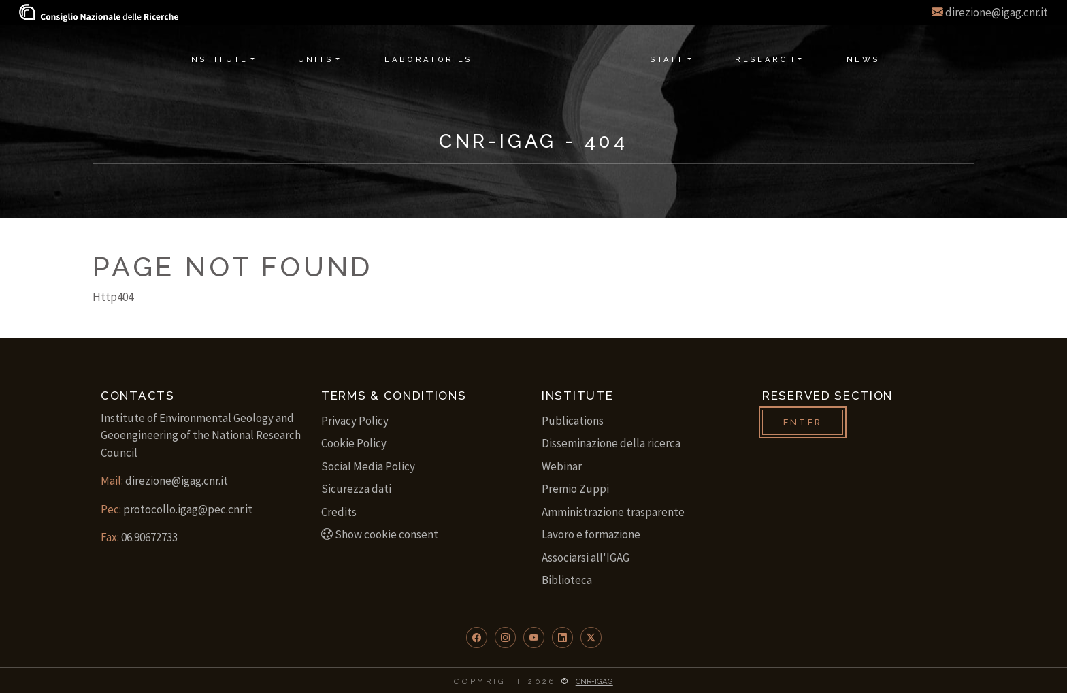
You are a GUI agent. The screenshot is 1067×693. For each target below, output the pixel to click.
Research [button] (765, 59)
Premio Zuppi (575, 488)
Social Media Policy (368, 466)
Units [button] (316, 59)
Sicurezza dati (356, 488)
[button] (476, 637)
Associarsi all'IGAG (585, 557)
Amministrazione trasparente (613, 511)
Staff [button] (668, 59)
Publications (573, 420)
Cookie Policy (354, 443)
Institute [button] (217, 59)
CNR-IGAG (594, 681)
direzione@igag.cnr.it (996, 12)
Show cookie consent (379, 534)
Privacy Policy (355, 420)
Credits (339, 511)
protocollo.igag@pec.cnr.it (187, 509)
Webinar (562, 466)
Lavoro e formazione (591, 534)
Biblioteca (567, 580)
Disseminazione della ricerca (611, 443)
